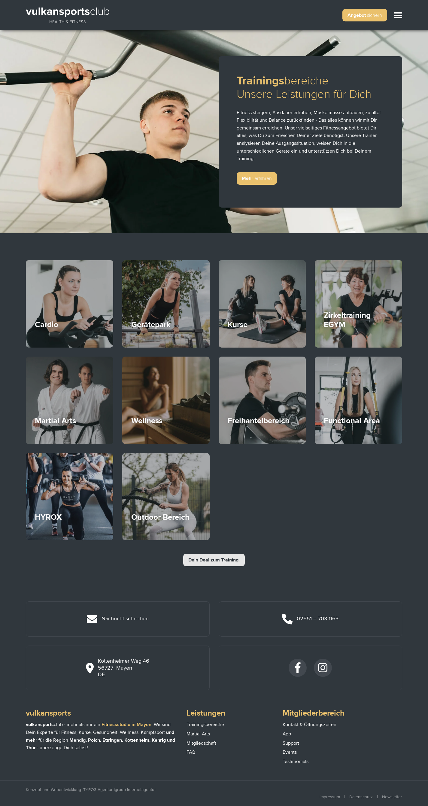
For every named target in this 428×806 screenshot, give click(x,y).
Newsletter (392, 796)
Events (290, 752)
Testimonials (295, 762)
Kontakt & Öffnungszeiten (309, 725)
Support (291, 743)
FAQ (191, 752)
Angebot (365, 15)
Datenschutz (361, 796)
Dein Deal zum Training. (214, 560)
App (287, 734)
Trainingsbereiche (205, 725)
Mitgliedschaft (201, 743)
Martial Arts (198, 734)
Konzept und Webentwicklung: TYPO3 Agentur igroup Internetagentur (91, 789)
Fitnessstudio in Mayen (126, 725)
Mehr (257, 178)
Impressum (330, 796)
